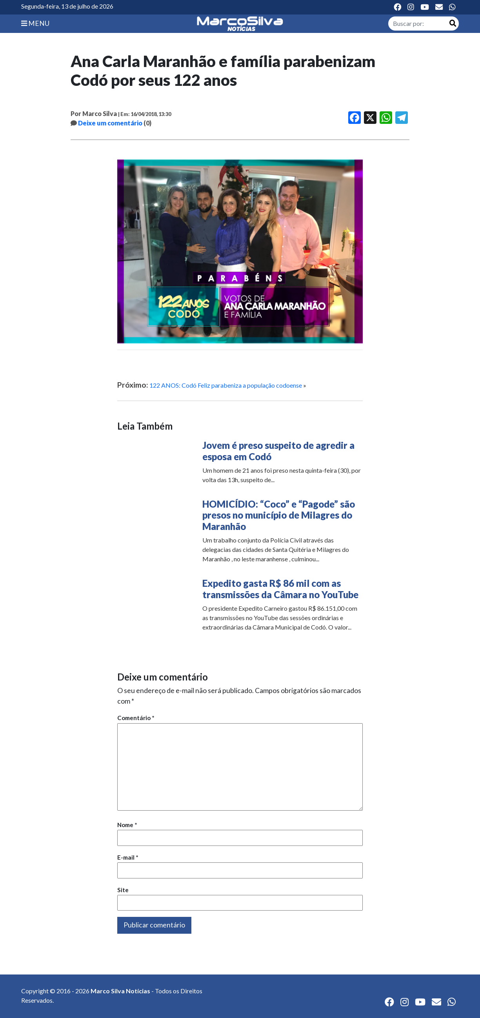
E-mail (127, 857)
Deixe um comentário (110, 123)
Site (123, 889)
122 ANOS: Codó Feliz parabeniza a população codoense (225, 385)
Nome (127, 824)
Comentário (136, 717)
